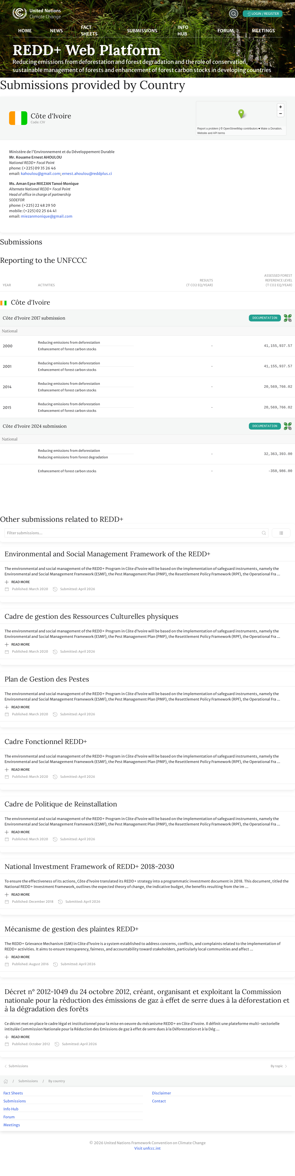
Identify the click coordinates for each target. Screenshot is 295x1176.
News (56, 30)
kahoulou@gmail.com (40, 173)
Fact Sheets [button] (95, 31)
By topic (279, 1066)
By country (56, 1081)
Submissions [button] (142, 30)
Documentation (264, 318)
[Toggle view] (281, 532)
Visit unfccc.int (147, 1148)
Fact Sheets (13, 1093)
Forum (226, 30)
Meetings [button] (263, 30)
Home (25, 30)
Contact (159, 1101)
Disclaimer (161, 1093)
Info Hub (10, 1109)
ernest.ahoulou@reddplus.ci (87, 173)
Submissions (15, 1066)
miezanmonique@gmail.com (46, 216)
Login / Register (262, 14)
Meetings (11, 1125)
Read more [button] (17, 582)
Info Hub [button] (188, 31)
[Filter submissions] (136, 532)
